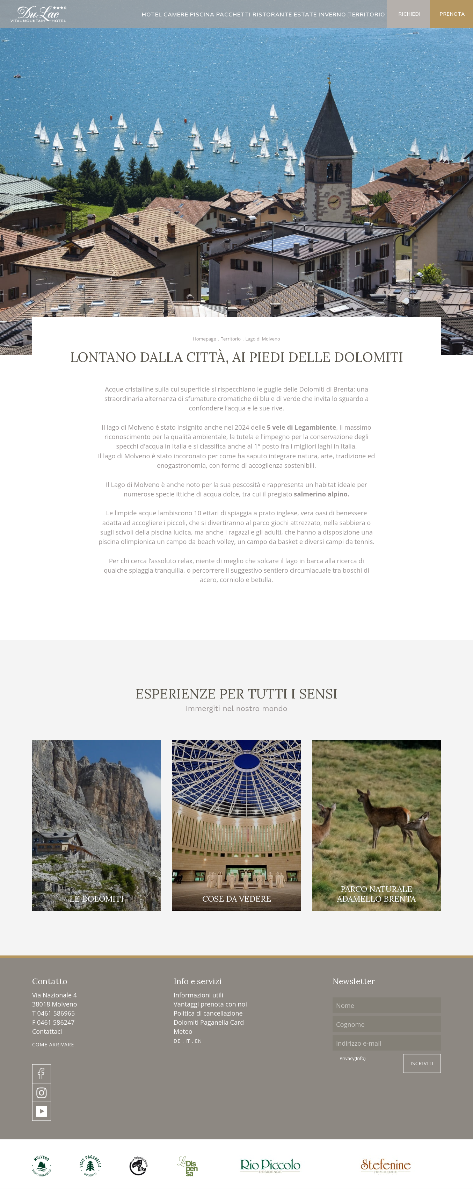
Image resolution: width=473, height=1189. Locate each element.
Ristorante (272, 14)
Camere (175, 14)
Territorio (366, 14)
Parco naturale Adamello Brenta (376, 894)
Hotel (152, 14)
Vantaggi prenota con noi (210, 1004)
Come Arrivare (53, 1044)
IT (187, 1041)
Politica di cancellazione (208, 1013)
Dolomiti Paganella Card (209, 1022)
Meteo (183, 1031)
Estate (305, 14)
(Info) (360, 1058)
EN (198, 1041)
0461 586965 (56, 1013)
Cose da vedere (236, 899)
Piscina (202, 14)
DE (177, 1041)
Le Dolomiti (97, 899)
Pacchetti (233, 14)
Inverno (332, 14)
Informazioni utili (198, 995)
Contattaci (47, 1031)
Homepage (204, 339)
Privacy (352, 1058)
